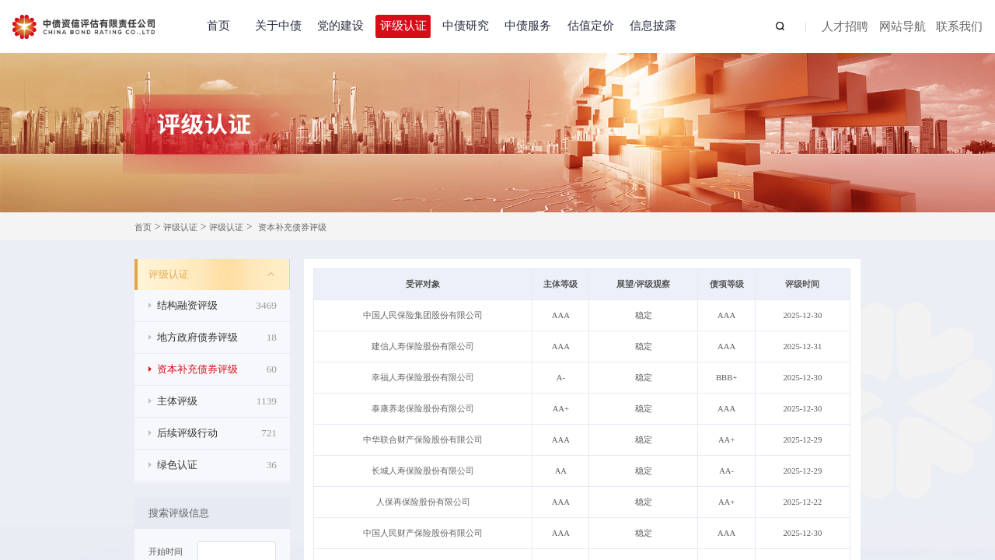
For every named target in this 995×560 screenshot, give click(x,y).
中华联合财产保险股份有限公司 (423, 440)
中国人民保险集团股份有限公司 (423, 315)
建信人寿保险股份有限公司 (423, 346)
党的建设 (340, 25)
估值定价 (590, 25)
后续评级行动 (217, 433)
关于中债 (278, 25)
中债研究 (465, 25)
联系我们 (959, 27)
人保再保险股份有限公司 (423, 502)
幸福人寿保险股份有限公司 (423, 377)
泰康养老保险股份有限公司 (423, 408)
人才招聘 (845, 27)
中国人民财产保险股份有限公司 (423, 533)
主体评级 (217, 401)
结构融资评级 (217, 305)
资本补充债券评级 (292, 227)
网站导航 (902, 27)
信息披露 (653, 25)
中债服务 (527, 25)
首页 (218, 25)
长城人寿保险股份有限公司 (423, 471)
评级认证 (403, 25)
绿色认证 (217, 465)
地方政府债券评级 (217, 337)
